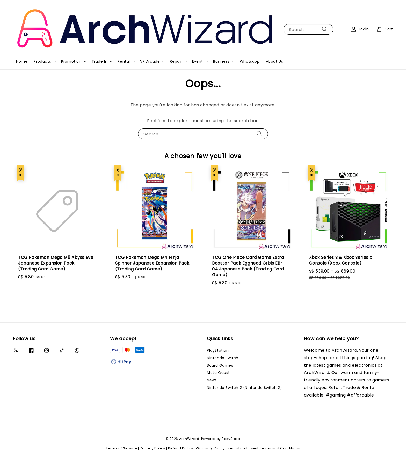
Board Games (220, 365)
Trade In (100, 61)
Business (221, 61)
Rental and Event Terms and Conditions (264, 448)
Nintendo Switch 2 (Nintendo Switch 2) (244, 387)
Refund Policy (180, 448)
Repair (176, 61)
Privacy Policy (152, 448)
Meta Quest (218, 372)
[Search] (324, 29)
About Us (274, 61)
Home (21, 61)
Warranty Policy (210, 448)
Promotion (71, 61)
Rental (124, 61)
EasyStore (231, 438)
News (212, 380)
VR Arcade (150, 61)
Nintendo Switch (222, 357)
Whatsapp (250, 61)
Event (197, 61)
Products (42, 61)
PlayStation (218, 350)
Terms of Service (121, 448)
